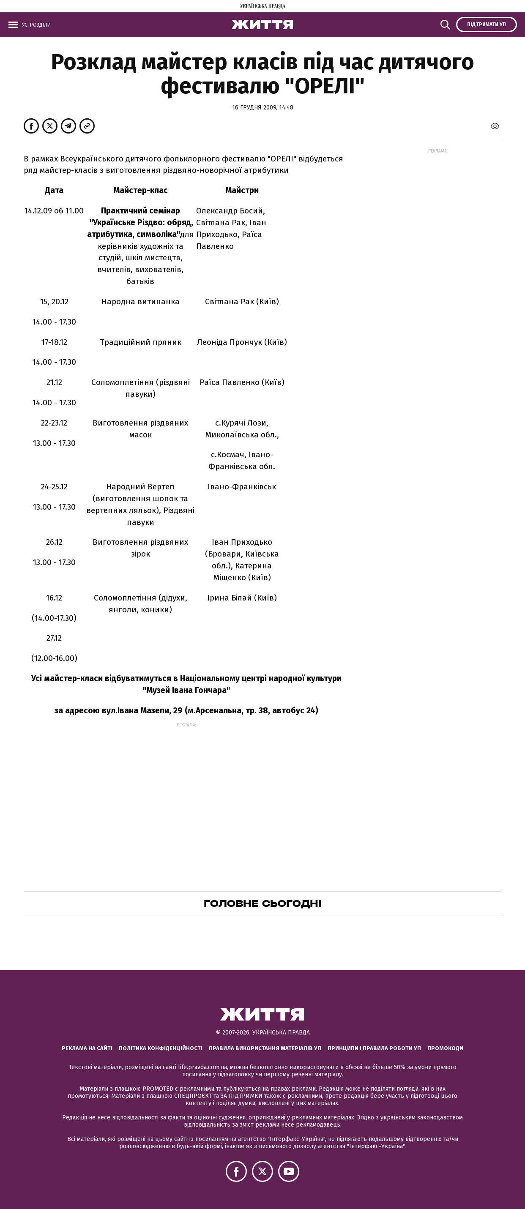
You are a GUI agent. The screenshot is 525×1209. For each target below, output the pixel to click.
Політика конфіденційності (160, 1048)
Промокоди (445, 1048)
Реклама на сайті (87, 1048)
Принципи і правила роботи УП (374, 1048)
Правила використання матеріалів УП (265, 1048)
